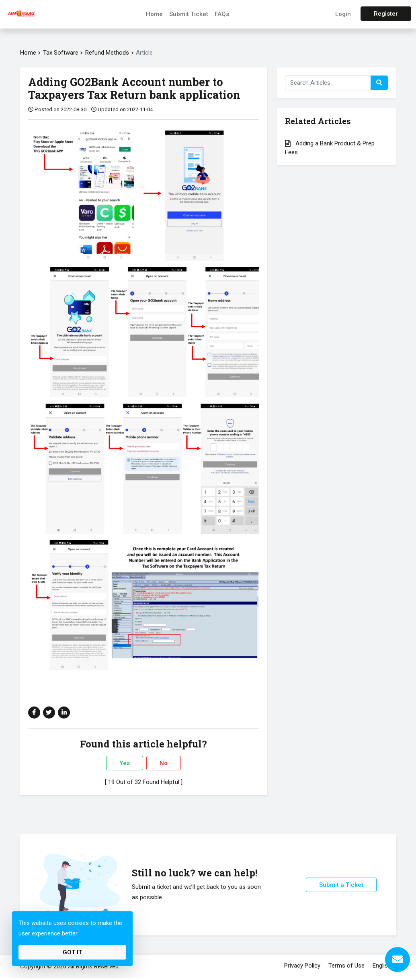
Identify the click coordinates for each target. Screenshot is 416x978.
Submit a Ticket (341, 884)
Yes (124, 763)
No (164, 763)
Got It (72, 952)
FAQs (222, 14)
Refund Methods (108, 52)
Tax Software (60, 52)
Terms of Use (346, 965)
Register (386, 13)
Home (154, 14)
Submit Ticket (188, 14)
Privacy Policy (302, 965)
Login (343, 14)
